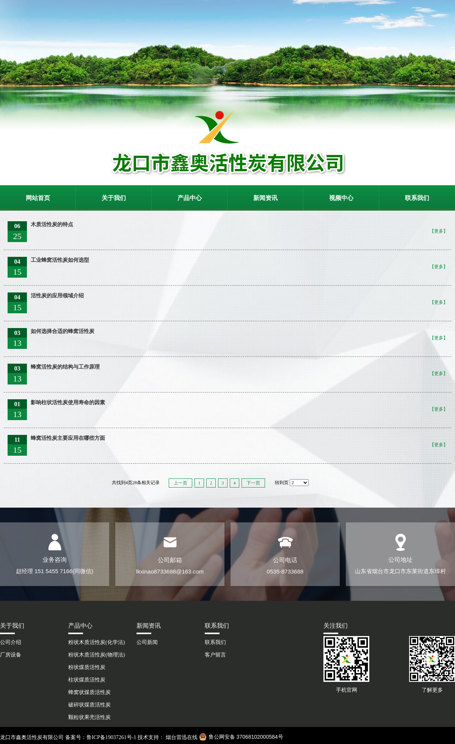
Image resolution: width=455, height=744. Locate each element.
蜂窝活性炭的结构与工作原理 (65, 367)
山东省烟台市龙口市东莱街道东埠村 (400, 571)
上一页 (180, 483)
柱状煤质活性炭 (86, 680)
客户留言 (215, 655)
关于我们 (114, 198)
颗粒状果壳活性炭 (89, 717)
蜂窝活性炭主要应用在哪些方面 (68, 438)
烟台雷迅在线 (181, 737)
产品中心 (189, 198)
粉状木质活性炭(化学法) (96, 642)
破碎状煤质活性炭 (89, 705)
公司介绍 (10, 642)
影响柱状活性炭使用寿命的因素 (68, 402)
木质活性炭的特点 (52, 224)
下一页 (253, 483)
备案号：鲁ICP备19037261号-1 (100, 737)
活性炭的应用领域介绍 (57, 296)
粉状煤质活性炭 (86, 667)
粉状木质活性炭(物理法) (96, 655)
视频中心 (341, 198)
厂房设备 (10, 655)
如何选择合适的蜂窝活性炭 (62, 331)
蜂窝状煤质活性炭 (89, 692)
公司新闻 (147, 642)
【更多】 (439, 231)
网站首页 (38, 198)
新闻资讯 (265, 198)
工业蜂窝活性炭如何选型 (60, 260)
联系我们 (417, 198)
